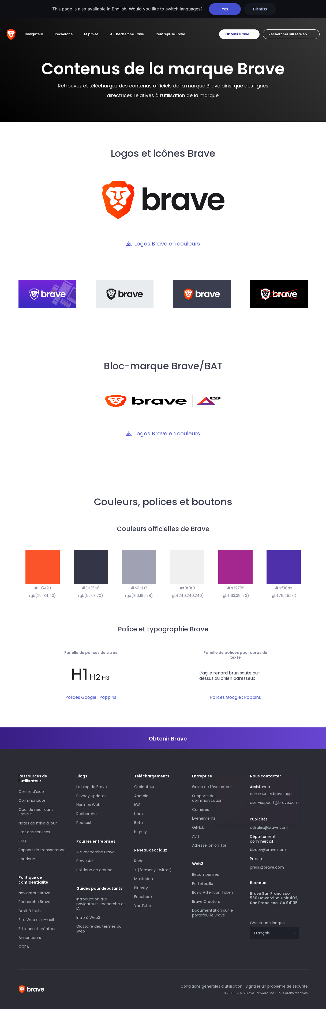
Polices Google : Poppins (90, 697)
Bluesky (141, 888)
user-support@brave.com (274, 802)
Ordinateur (144, 786)
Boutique (26, 859)
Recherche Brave (34, 901)
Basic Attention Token (212, 892)
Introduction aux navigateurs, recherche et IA (100, 903)
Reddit (140, 861)
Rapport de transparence (42, 850)
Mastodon (143, 878)
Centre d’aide (31, 791)
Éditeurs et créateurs (38, 928)
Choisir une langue (267, 923)
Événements (204, 818)
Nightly (140, 831)
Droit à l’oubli (30, 911)
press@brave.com (267, 867)
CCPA (23, 946)
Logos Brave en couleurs (167, 243)
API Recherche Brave (95, 852)
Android (141, 796)
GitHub (198, 827)
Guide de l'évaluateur (212, 786)
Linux (138, 813)
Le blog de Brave (91, 786)
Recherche (86, 813)
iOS (137, 804)
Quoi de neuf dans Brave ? (35, 812)
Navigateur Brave (34, 893)
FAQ (22, 841)
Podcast (84, 822)
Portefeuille (202, 883)
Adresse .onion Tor (209, 845)
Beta (138, 822)
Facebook (143, 896)
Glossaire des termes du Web (99, 929)
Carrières (200, 809)
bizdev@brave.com (268, 849)
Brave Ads (85, 861)
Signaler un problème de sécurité (277, 986)
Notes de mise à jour (37, 823)
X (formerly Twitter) (153, 870)
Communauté (32, 800)
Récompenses (205, 874)
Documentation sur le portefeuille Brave (212, 913)
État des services (34, 832)
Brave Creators (206, 901)
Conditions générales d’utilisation (211, 986)
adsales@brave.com (274, 827)
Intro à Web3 (88, 917)
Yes (225, 8)
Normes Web (88, 804)
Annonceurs (29, 937)
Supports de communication (207, 798)
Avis (195, 836)
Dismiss (260, 8)
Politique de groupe (94, 870)
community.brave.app (271, 793)
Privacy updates (91, 796)
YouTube (142, 905)
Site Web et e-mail (36, 919)
